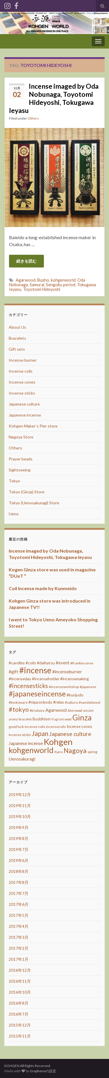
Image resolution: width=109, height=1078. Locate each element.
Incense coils (21, 371)
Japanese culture (24, 404)
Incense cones (22, 382)
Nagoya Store (21, 436)
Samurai (37, 284)
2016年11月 (20, 981)
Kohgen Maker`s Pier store (33, 425)
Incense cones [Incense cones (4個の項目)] (79, 726)
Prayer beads (21, 458)
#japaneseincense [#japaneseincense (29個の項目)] (37, 693)
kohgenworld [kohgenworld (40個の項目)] (31, 750)
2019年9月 (18, 827)
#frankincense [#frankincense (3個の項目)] (81, 663)
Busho (43, 280)
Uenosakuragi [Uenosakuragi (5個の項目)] (22, 758)
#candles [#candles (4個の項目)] (17, 662)
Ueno (14, 513)
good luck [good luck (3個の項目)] (16, 726)
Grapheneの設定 (43, 1071)
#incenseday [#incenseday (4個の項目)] (20, 678)
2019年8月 (18, 838)
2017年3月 (18, 937)
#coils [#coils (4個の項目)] (31, 662)
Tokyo (14, 480)
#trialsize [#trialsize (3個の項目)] (37, 710)
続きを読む (26, 261)
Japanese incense (25, 414)
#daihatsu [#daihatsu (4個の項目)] (46, 662)
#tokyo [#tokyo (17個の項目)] (19, 709)
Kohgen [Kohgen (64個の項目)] (58, 742)
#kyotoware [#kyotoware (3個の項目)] (18, 702)
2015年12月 (20, 1025)
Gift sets (17, 349)
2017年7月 (18, 893)
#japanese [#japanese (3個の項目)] (88, 687)
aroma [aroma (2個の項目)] (13, 719)
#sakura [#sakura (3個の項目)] (71, 702)
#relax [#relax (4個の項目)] (58, 702)
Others (33, 118)
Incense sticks (22, 393)
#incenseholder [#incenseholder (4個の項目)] (45, 678)
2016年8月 (18, 1003)
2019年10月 (20, 816)
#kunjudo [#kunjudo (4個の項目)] (75, 694)
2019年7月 (18, 849)
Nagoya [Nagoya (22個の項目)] (75, 750)
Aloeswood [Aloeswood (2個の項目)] (74, 710)
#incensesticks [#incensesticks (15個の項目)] (28, 685)
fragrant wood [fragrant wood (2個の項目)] (61, 719)
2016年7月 (18, 1014)
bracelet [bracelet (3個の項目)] (25, 719)
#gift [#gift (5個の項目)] (13, 671)
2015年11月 (20, 1036)
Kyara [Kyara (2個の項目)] (58, 752)
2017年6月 (18, 904)
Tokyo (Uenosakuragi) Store (34, 502)
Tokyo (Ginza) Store (26, 491)
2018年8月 (18, 871)
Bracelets (17, 338)
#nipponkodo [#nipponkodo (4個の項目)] (40, 702)
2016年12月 (20, 970)
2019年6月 (18, 860)
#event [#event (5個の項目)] (62, 662)
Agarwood (25, 280)
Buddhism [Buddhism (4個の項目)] (42, 718)
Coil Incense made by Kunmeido (43, 588)
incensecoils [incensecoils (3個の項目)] (56, 726)
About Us (17, 327)
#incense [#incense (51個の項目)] (35, 670)
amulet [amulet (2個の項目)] (88, 710)
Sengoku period (60, 284)
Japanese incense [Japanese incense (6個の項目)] (26, 743)
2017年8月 (18, 882)
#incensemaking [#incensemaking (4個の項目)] (74, 678)
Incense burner (23, 360)
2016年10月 (20, 992)
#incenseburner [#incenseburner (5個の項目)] (67, 671)
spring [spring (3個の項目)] (92, 752)
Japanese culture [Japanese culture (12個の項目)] (70, 734)
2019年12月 (20, 794)
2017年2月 (18, 948)
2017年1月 (18, 959)
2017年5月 (18, 915)
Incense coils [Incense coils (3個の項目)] (35, 726)
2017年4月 (18, 926)
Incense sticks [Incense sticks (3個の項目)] (20, 735)
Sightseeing (20, 469)
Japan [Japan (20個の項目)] (40, 733)
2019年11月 (20, 805)
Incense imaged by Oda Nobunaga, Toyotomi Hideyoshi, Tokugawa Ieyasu (54, 98)
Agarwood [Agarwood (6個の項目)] (56, 710)
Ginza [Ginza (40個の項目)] (82, 717)
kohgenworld (63, 280)
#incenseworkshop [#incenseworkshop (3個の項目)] (64, 687)
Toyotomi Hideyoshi (41, 289)
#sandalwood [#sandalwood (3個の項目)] (89, 702)
